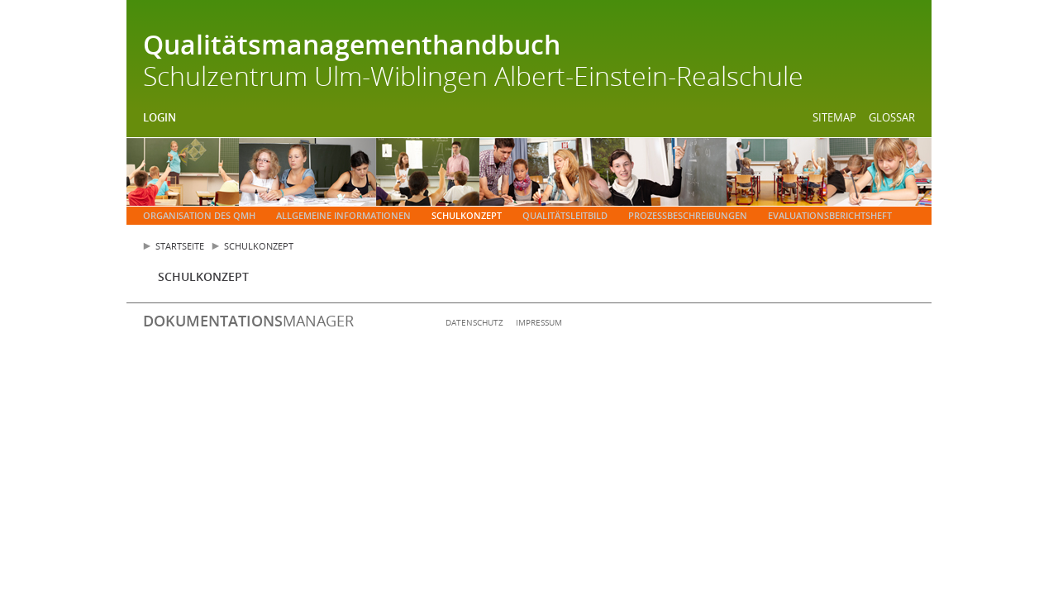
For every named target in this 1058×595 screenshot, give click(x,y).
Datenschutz (474, 322)
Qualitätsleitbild (565, 215)
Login (159, 117)
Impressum (539, 322)
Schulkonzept (466, 215)
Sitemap (834, 117)
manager (248, 321)
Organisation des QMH (199, 215)
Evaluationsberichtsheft (830, 215)
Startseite (179, 246)
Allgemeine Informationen (343, 215)
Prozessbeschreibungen (687, 215)
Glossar (892, 117)
